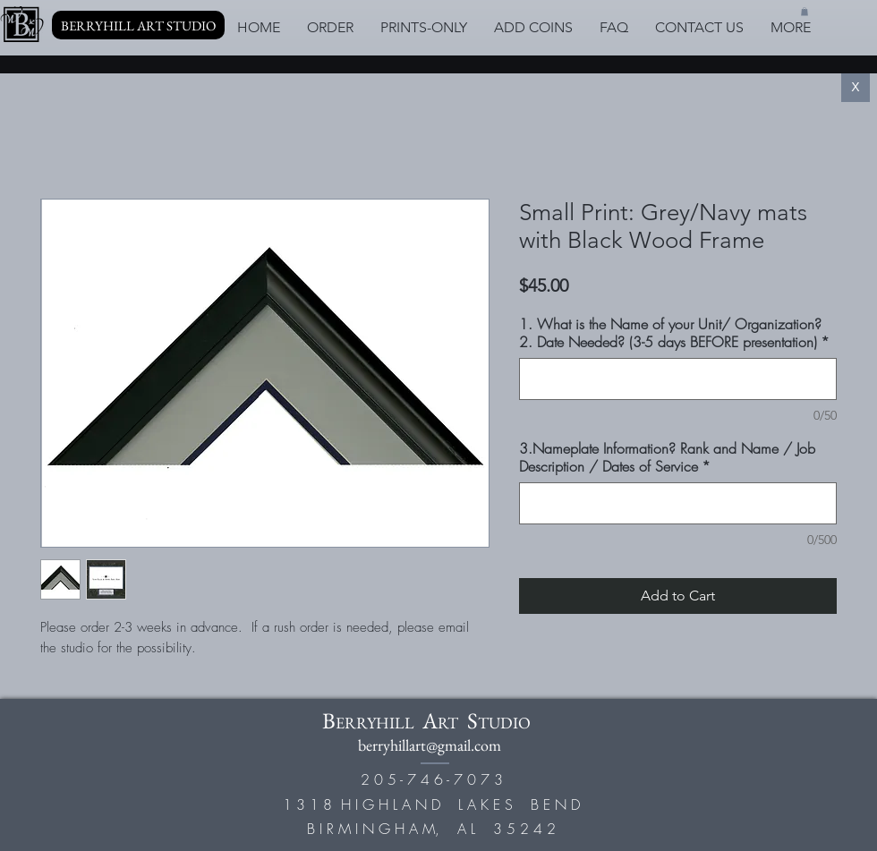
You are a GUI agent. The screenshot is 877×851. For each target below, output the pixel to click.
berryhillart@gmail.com (429, 745)
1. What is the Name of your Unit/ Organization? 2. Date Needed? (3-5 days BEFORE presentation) (674, 333)
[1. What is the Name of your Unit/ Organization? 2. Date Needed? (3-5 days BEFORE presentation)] (678, 379)
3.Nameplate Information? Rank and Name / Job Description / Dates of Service (667, 457)
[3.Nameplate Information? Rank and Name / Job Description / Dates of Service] (678, 503)
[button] (804, 11)
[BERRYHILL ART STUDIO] (138, 25)
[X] (855, 87)
